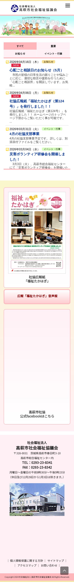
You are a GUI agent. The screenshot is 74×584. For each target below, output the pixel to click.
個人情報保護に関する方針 (26, 560)
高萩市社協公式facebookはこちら (37, 414)
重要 (53, 46)
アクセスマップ (26, 565)
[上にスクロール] (64, 571)
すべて (20, 46)
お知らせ (20, 53)
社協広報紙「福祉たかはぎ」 (37, 279)
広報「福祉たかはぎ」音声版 (37, 296)
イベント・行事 (53, 53)
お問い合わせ (49, 565)
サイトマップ (55, 560)
